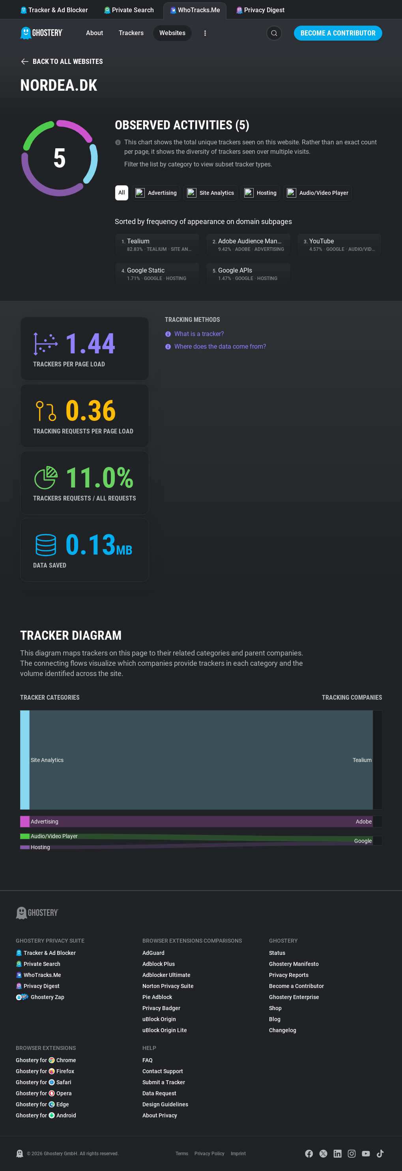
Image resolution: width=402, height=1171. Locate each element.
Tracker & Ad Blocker (54, 10)
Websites (172, 33)
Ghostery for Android (46, 1115)
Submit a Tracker (163, 1082)
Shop (275, 1008)
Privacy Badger (161, 1008)
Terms (182, 1153)
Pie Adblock (157, 997)
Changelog (282, 1030)
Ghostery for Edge (42, 1104)
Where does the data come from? (215, 346)
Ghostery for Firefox (45, 1071)
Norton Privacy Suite (168, 986)
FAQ (147, 1060)
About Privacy (159, 1115)
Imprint (238, 1153)
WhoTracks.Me (195, 10)
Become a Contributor (338, 33)
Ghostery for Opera (44, 1093)
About (94, 33)
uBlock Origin (159, 1019)
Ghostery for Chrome (46, 1060)
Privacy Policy (209, 1153)
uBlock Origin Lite (164, 1030)
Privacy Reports (289, 975)
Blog (274, 1019)
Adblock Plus (158, 964)
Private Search (129, 10)
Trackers (131, 33)
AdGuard (153, 953)
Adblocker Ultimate (166, 975)
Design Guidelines (165, 1104)
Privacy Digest (260, 10)
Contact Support (162, 1071)
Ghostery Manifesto (294, 964)
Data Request (159, 1093)
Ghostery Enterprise (294, 997)
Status (277, 953)
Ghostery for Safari (43, 1082)
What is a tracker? (194, 334)
